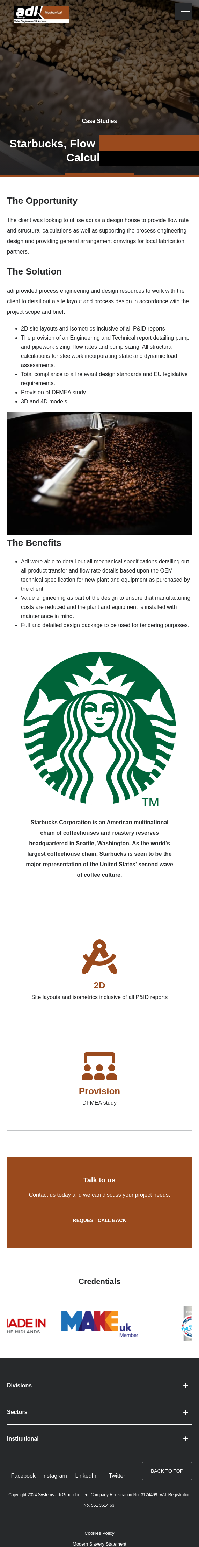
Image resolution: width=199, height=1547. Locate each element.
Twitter (117, 1476)
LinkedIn (85, 1476)
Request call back (99, 1220)
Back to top (167, 1471)
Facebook (23, 1476)
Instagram (54, 1476)
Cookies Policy (99, 1533)
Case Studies (99, 121)
